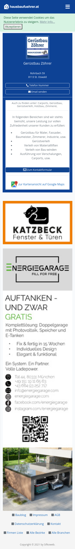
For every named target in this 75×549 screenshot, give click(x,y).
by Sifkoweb (47, 544)
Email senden (37, 91)
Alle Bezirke (37, 533)
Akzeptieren (13, 27)
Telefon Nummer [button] (37, 85)
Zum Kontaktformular (37, 169)
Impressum (40, 515)
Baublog (20, 515)
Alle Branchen (61, 533)
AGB (57, 515)
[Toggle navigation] (67, 6)
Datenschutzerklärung (29, 524)
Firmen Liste (15, 533)
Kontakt (55, 524)
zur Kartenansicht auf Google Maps (37, 184)
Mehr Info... (47, 22)
